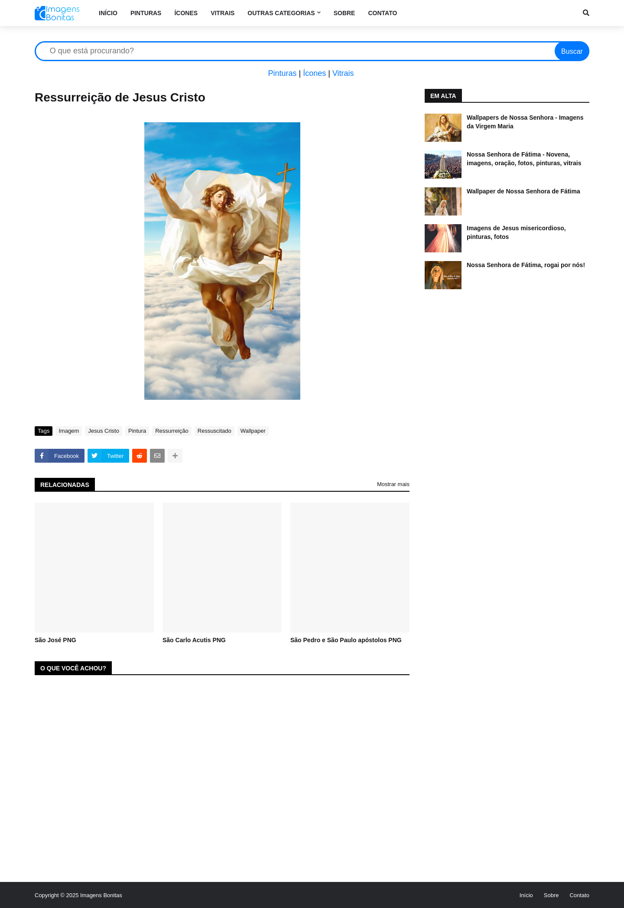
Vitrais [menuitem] (222, 13)
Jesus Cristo (103, 431)
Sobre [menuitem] (344, 13)
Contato (579, 895)
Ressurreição (171, 431)
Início (526, 895)
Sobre (551, 895)
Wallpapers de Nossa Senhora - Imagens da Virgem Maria (525, 122)
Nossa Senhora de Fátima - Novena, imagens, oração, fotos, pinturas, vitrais (524, 159)
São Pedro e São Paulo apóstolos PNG (346, 640)
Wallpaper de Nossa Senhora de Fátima (523, 191)
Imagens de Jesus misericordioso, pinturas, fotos (516, 232)
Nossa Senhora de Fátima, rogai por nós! (526, 264)
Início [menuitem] (108, 13)
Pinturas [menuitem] (146, 13)
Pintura (137, 431)
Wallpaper (253, 431)
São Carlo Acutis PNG (194, 640)
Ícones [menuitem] (186, 13)
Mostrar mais (393, 484)
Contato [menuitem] (382, 13)
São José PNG (55, 640)
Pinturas (282, 73)
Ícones (314, 73)
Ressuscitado (214, 431)
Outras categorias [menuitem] (281, 13)
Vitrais (343, 73)
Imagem (68, 431)
